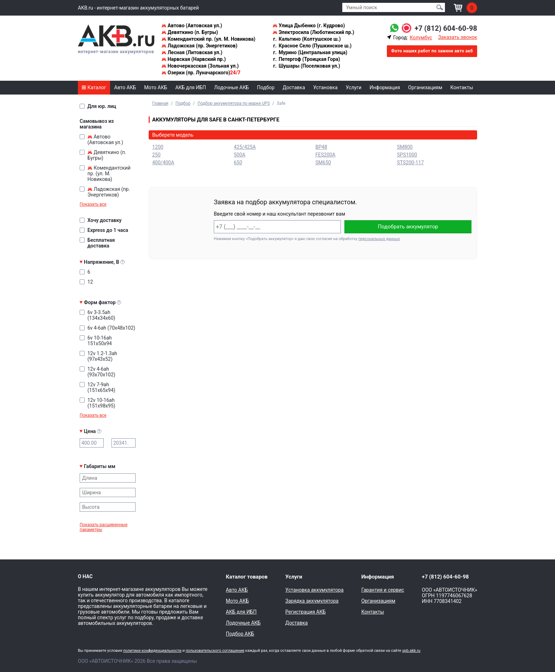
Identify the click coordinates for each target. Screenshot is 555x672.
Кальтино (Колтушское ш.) (307, 39)
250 (156, 155)
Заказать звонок (457, 37)
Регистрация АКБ (305, 612)
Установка (325, 87)
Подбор (266, 87)
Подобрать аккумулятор (408, 226)
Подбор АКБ (240, 634)
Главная (160, 103)
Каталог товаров (247, 577)
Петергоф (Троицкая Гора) (306, 59)
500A (240, 155)
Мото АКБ (155, 87)
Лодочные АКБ (231, 87)
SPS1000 (407, 155)
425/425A (245, 147)
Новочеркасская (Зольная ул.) (200, 66)
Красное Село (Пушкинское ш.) (312, 46)
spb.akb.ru (411, 650)
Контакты (461, 87)
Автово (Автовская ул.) (191, 25)
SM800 (405, 147)
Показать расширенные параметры (103, 527)
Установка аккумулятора (314, 590)
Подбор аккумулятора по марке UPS (234, 103)
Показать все (93, 204)
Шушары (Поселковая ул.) (306, 66)
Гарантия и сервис (382, 590)
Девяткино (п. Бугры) (189, 32)
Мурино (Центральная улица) (310, 52)
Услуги (353, 87)
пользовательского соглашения (214, 650)
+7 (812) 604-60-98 (445, 28)
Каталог (94, 87)
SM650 (323, 162)
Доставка (294, 87)
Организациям (425, 87)
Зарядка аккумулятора (311, 601)
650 (238, 162)
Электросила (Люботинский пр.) (313, 32)
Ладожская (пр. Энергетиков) (199, 46)
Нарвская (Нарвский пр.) (193, 59)
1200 (157, 147)
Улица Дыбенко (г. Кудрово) (309, 25)
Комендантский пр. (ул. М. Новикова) (208, 39)
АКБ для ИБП (190, 87)
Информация (385, 87)
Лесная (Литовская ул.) (191, 52)
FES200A (325, 155)
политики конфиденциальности (152, 650)
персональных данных (379, 239)
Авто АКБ (125, 87)
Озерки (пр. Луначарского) (200, 72)
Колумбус (421, 37)
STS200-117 (410, 162)
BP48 (321, 147)
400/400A (163, 162)
